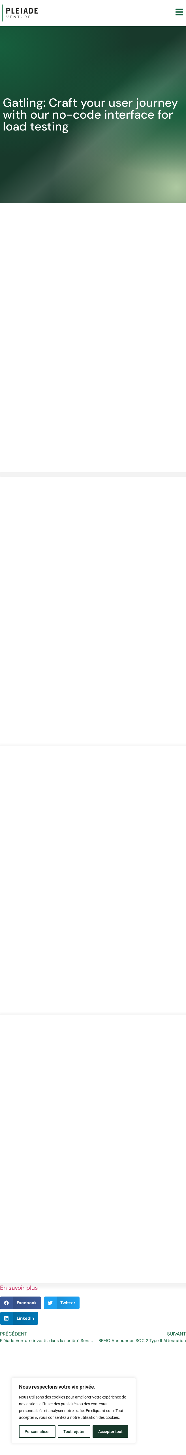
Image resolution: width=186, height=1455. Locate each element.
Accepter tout (110, 1431)
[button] (20, 1303)
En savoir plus (19, 1288)
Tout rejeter (74, 1431)
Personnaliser (37, 1431)
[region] (73, 1411)
